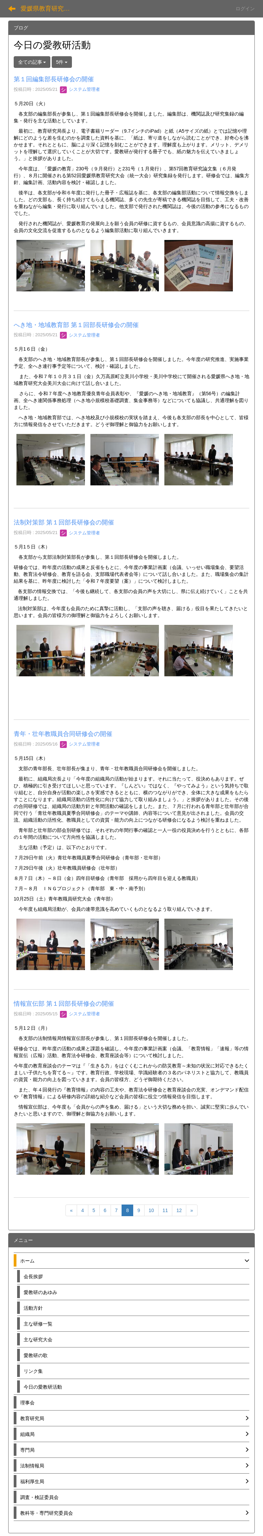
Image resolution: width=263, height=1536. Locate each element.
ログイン (245, 8)
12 (179, 1210)
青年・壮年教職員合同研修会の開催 (63, 733)
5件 (62, 62)
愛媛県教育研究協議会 (49, 8)
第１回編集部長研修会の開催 (54, 79)
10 (151, 1210)
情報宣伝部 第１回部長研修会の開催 (64, 1003)
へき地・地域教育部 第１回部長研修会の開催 (76, 325)
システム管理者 (80, 89)
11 (165, 1210)
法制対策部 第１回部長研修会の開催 (64, 522)
